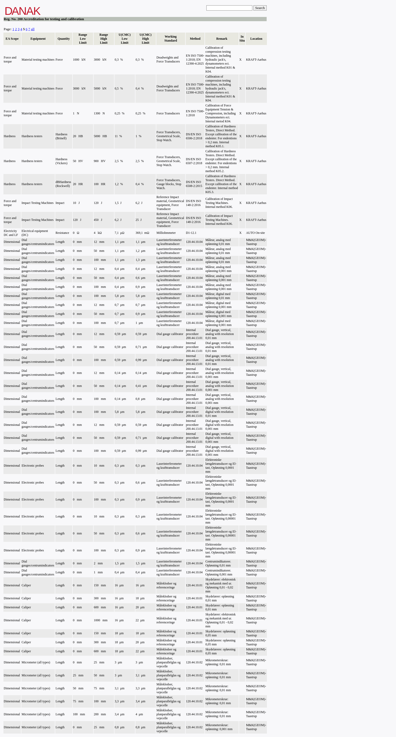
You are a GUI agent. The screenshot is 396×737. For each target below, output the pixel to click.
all (32, 29)
